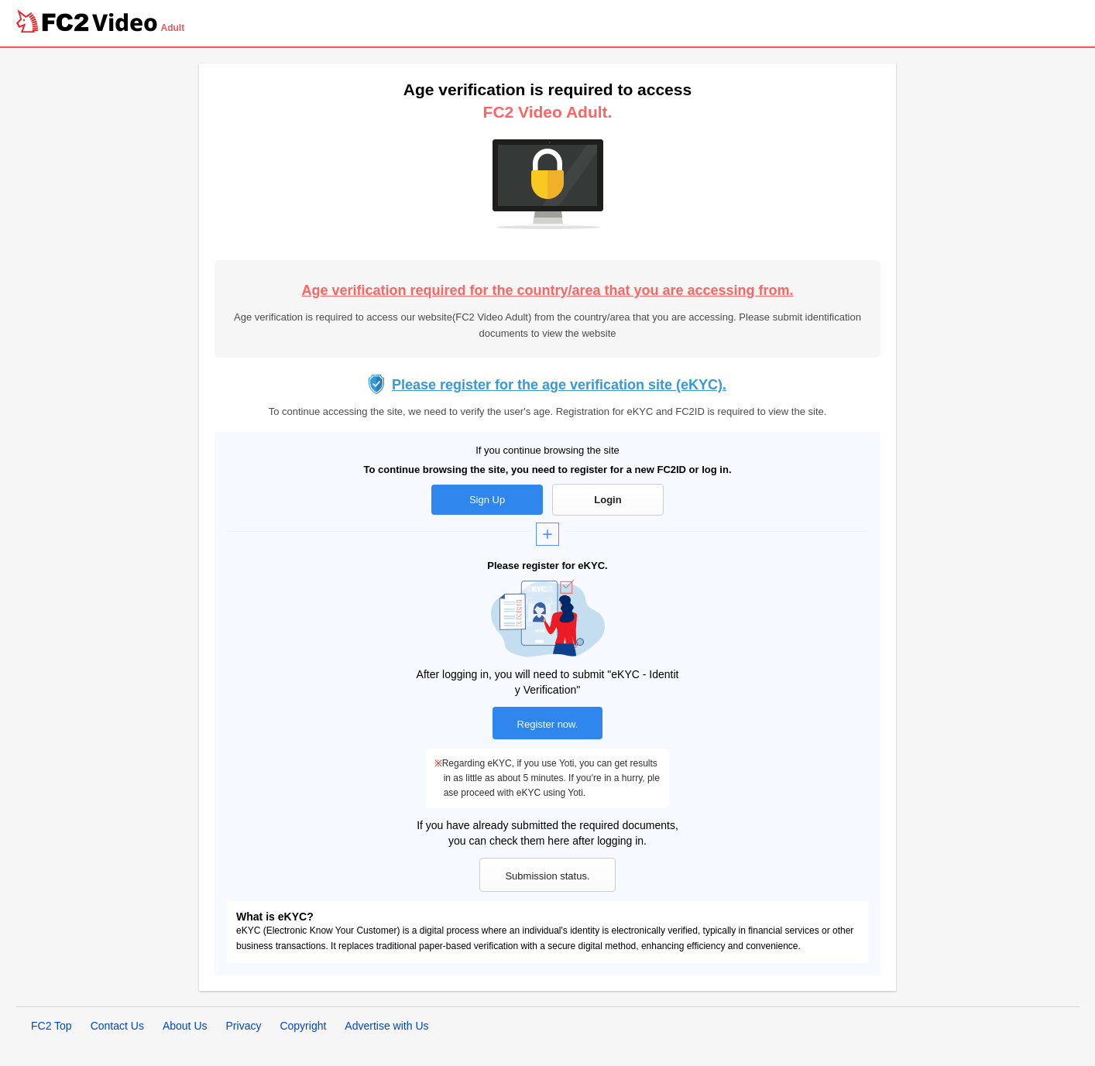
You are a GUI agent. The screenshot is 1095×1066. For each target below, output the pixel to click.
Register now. (547, 724)
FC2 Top (51, 1026)
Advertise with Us (386, 1026)
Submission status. (547, 876)
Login (607, 500)
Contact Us (117, 1026)
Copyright (303, 1026)
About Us (185, 1026)
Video (125, 22)
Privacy (244, 1026)
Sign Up (487, 500)
